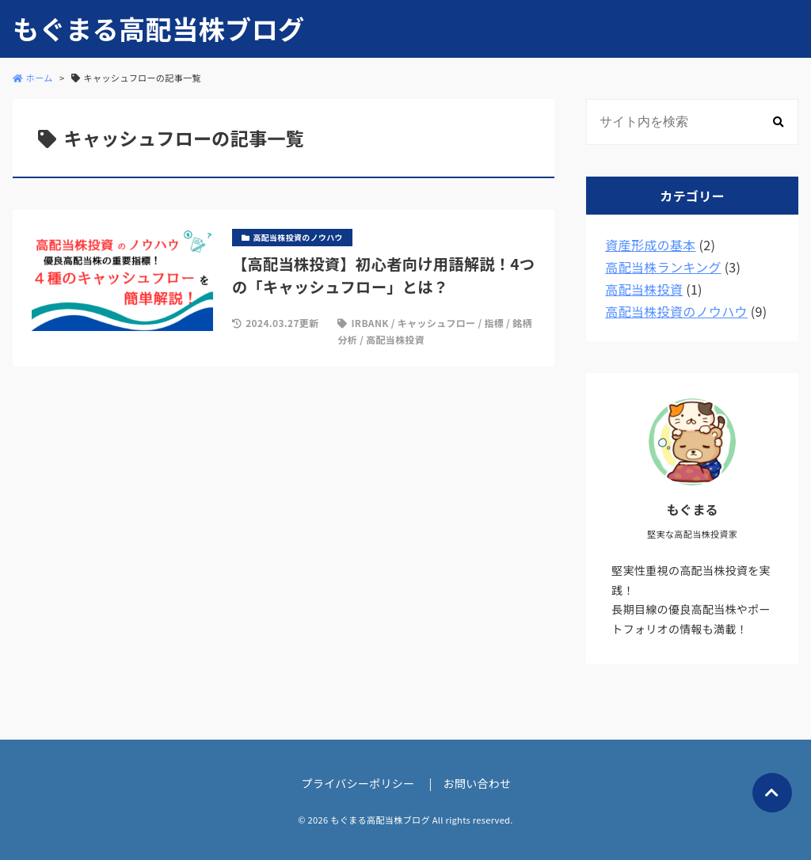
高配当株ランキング (663, 266)
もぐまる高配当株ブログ (158, 29)
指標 (494, 322)
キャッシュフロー (437, 322)
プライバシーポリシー (358, 783)
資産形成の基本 (650, 244)
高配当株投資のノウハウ (676, 311)
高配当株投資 (395, 339)
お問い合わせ (478, 783)
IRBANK (370, 322)
